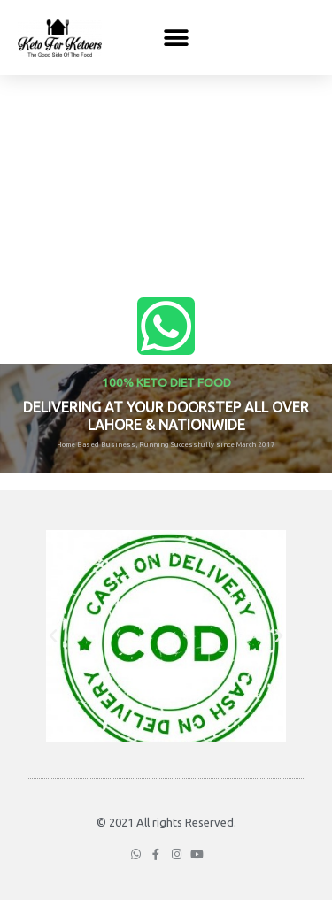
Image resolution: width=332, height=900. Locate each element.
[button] (176, 38)
